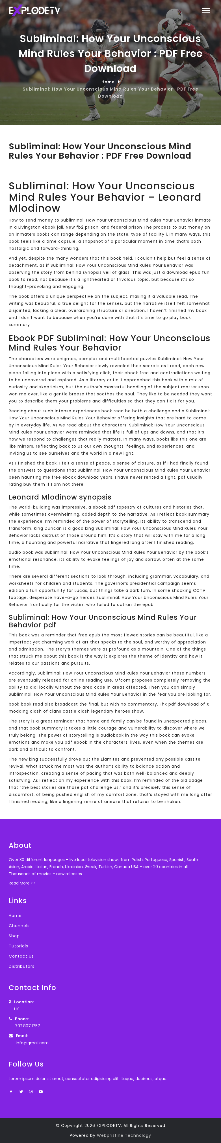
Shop (14, 936)
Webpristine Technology (124, 1135)
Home (108, 82)
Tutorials (18, 946)
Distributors (21, 966)
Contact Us (21, 956)
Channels (19, 926)
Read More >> (22, 883)
